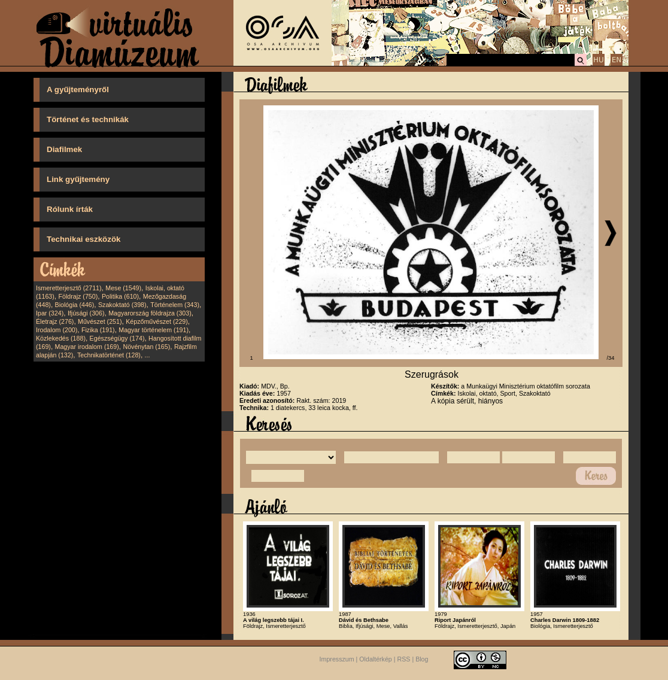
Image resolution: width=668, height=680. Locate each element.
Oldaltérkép (375, 659)
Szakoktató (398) (122, 304)
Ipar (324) (49, 313)
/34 (611, 358)
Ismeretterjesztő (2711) (69, 288)
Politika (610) (120, 296)
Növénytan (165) (146, 346)
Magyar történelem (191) (154, 329)
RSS (404, 659)
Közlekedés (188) (61, 338)
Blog (421, 659)
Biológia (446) (75, 304)
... (147, 355)
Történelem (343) (174, 304)
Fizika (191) (98, 329)
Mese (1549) (123, 288)
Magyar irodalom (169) (87, 346)
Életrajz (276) (55, 321)
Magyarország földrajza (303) (150, 313)
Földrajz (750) (78, 296)
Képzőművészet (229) (157, 321)
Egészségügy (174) (117, 338)
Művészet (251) (100, 321)
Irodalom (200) (56, 329)
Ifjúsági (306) (86, 313)
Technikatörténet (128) (109, 355)
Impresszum (337, 659)
